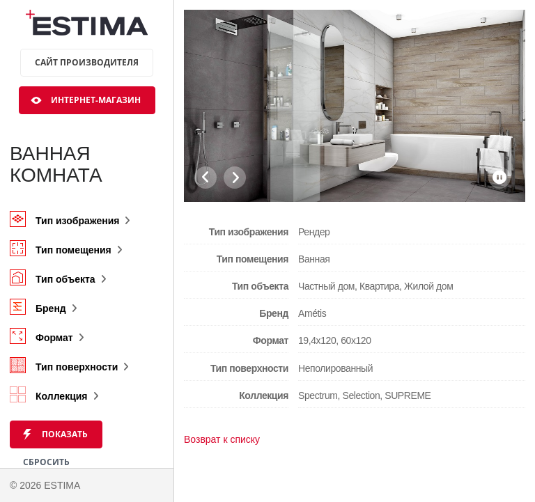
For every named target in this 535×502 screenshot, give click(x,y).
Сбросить (46, 462)
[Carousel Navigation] (220, 177)
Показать (65, 434)
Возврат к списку (222, 439)
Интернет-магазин (96, 100)
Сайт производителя (87, 62)
